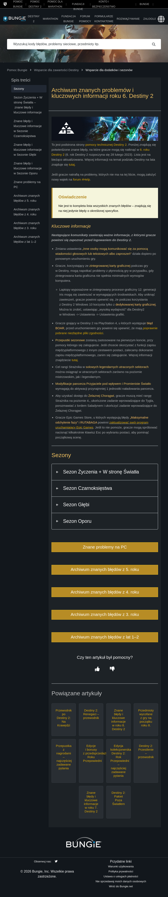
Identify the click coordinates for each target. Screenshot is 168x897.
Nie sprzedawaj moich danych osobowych (121, 881)
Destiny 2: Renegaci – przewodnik (91, 714)
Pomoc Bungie (17, 70)
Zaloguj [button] (149, 18)
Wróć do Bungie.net (121, 886)
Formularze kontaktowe (103, 19)
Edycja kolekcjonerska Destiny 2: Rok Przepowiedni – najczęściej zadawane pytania (118, 760)
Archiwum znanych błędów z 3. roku (105, 614)
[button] (97, 669)
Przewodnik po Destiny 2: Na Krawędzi (64, 718)
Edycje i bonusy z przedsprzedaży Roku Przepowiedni (91, 753)
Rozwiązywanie (128, 18)
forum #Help (81, 179)
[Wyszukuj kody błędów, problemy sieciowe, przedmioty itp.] (84, 44)
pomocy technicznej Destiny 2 (105, 144)
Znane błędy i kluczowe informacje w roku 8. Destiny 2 (118, 720)
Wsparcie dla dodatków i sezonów (109, 70)
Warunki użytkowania (121, 866)
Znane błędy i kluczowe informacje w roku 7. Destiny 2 (91, 802)
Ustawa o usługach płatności (121, 876)
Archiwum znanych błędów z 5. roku (105, 569)
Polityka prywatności (120, 871)
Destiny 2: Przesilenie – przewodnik (146, 751)
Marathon (50, 18)
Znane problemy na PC (105, 547)
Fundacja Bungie (68, 19)
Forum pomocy (85, 19)
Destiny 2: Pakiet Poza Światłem (118, 798)
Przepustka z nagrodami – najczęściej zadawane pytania (64, 757)
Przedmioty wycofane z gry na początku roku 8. (146, 718)
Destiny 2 (33, 19)
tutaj (72, 164)
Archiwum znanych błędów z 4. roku (105, 592)
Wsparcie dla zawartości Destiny (56, 70)
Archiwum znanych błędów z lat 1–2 (105, 637)
